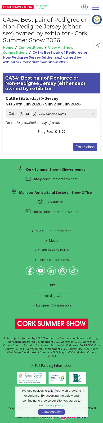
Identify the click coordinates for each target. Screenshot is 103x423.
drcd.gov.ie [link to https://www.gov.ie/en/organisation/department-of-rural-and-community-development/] (52, 295)
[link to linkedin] (51, 270)
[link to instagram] (62, 270)
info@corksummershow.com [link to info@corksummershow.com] (55, 179)
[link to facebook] (30, 270)
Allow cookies (51, 412)
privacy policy (54, 405)
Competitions (30, 47)
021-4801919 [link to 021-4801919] (55, 202)
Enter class (85, 146)
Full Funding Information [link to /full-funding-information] (51, 365)
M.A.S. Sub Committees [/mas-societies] (51, 231)
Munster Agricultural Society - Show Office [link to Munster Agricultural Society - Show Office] (55, 192)
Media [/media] (51, 240)
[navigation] (95, 7)
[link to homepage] (25, 7)
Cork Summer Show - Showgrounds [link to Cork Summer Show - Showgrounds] (55, 169)
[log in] (84, 7)
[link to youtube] (40, 270)
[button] (98, 45)
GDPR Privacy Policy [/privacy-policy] (51, 250)
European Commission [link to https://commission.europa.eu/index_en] (51, 305)
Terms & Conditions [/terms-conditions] (51, 259)
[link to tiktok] (73, 270)
